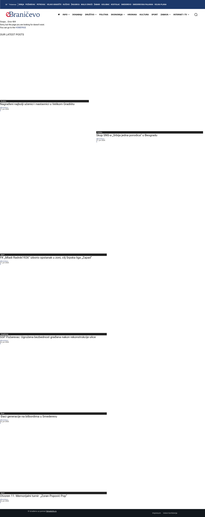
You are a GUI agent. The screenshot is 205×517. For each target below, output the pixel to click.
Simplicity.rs (51, 511)
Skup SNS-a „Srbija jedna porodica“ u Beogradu (126, 135)
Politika (99, 132)
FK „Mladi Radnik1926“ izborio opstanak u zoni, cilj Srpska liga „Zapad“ (46, 257)
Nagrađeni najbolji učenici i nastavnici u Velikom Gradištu (37, 104)
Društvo (3, 101)
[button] (196, 14)
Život (2, 413)
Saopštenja (4, 334)
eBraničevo (4, 107)
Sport (2, 255)
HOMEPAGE (21, 27)
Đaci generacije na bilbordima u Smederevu (28, 416)
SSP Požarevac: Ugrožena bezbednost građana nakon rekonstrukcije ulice (49, 337)
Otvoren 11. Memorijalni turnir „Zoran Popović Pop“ (33, 496)
